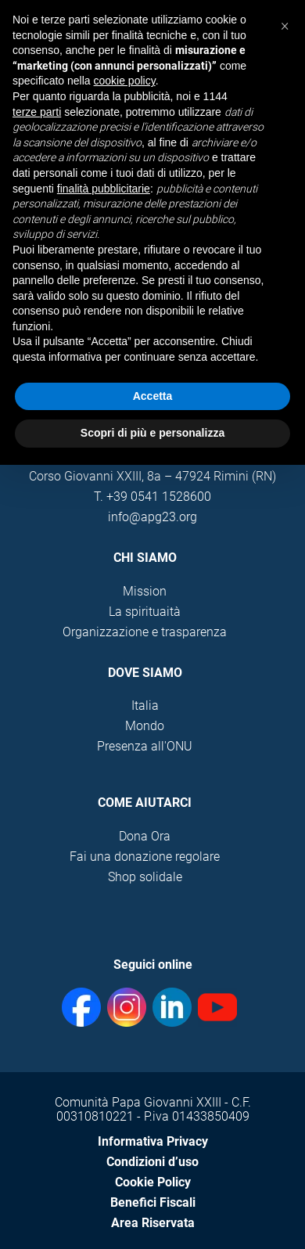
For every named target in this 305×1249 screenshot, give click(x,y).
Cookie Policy (153, 1182)
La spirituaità (145, 611)
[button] (284, 25)
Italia (145, 705)
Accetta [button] (153, 396)
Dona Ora (144, 836)
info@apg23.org (152, 516)
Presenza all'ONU (144, 746)
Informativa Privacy (153, 1141)
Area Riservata (153, 1222)
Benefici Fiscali (153, 1202)
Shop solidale (145, 876)
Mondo (144, 725)
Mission (145, 591)
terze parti (37, 112)
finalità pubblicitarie (103, 188)
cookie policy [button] (125, 80)
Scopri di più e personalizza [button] (152, 433)
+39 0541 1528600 (158, 496)
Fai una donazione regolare (145, 856)
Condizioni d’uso (152, 1161)
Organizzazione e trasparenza (145, 631)
